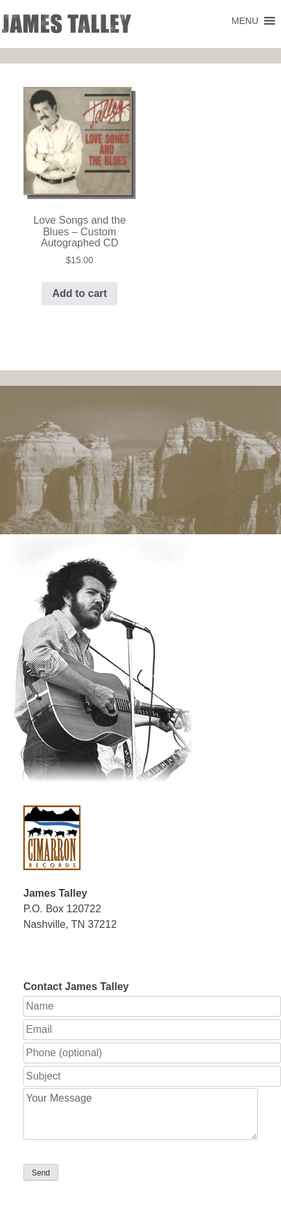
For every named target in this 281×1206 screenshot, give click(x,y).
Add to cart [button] (79, 293)
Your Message (140, 1114)
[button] (245, 21)
